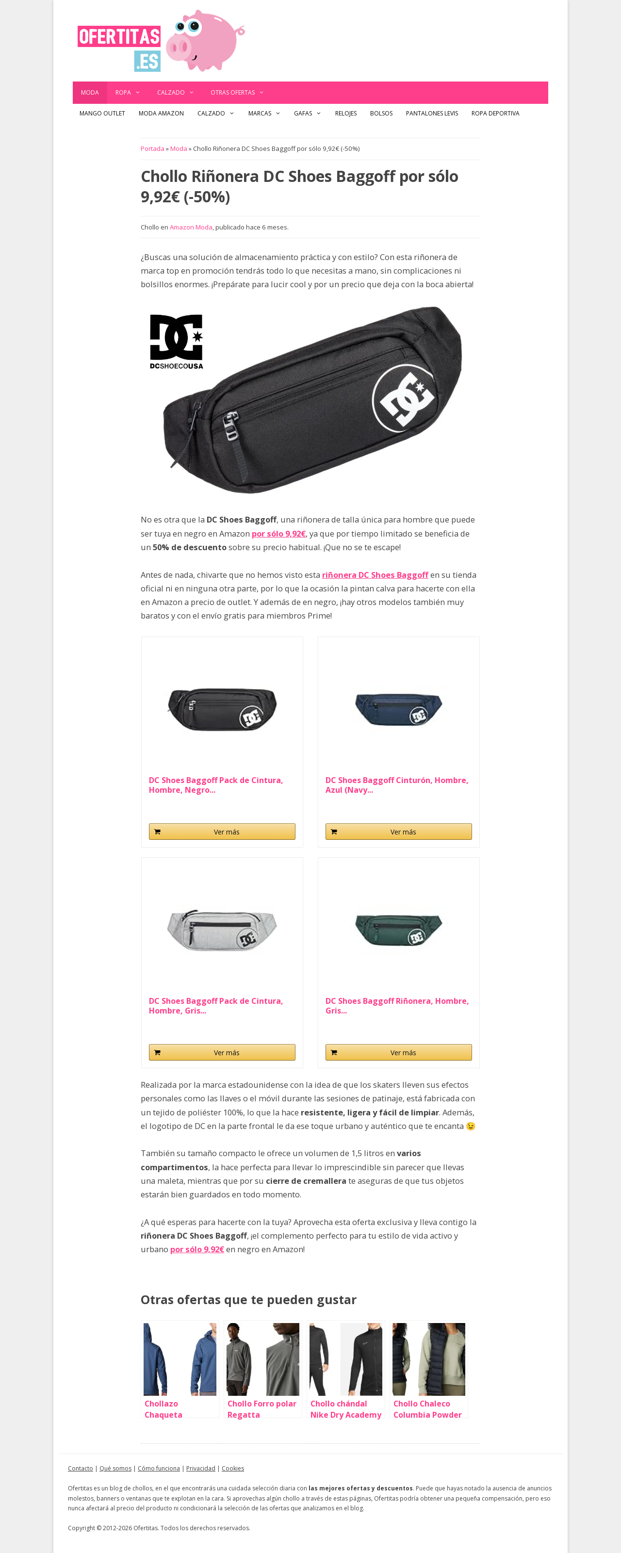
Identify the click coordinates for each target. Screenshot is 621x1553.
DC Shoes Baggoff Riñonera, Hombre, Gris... (397, 1005)
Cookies (233, 1468)
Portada (152, 148)
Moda (90, 92)
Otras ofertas (242, 93)
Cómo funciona (159, 1468)
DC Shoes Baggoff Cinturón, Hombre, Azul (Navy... (397, 785)
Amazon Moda (191, 227)
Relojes (346, 113)
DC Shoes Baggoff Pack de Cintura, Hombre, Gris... (216, 1005)
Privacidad (200, 1468)
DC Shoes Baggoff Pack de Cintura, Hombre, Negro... (216, 785)
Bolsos (381, 113)
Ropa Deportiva (496, 113)
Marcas (268, 113)
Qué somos (115, 1468)
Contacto (80, 1468)
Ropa (132, 93)
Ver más (227, 831)
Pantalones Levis (432, 113)
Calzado (180, 93)
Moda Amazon (161, 113)
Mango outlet (102, 113)
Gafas (311, 113)
